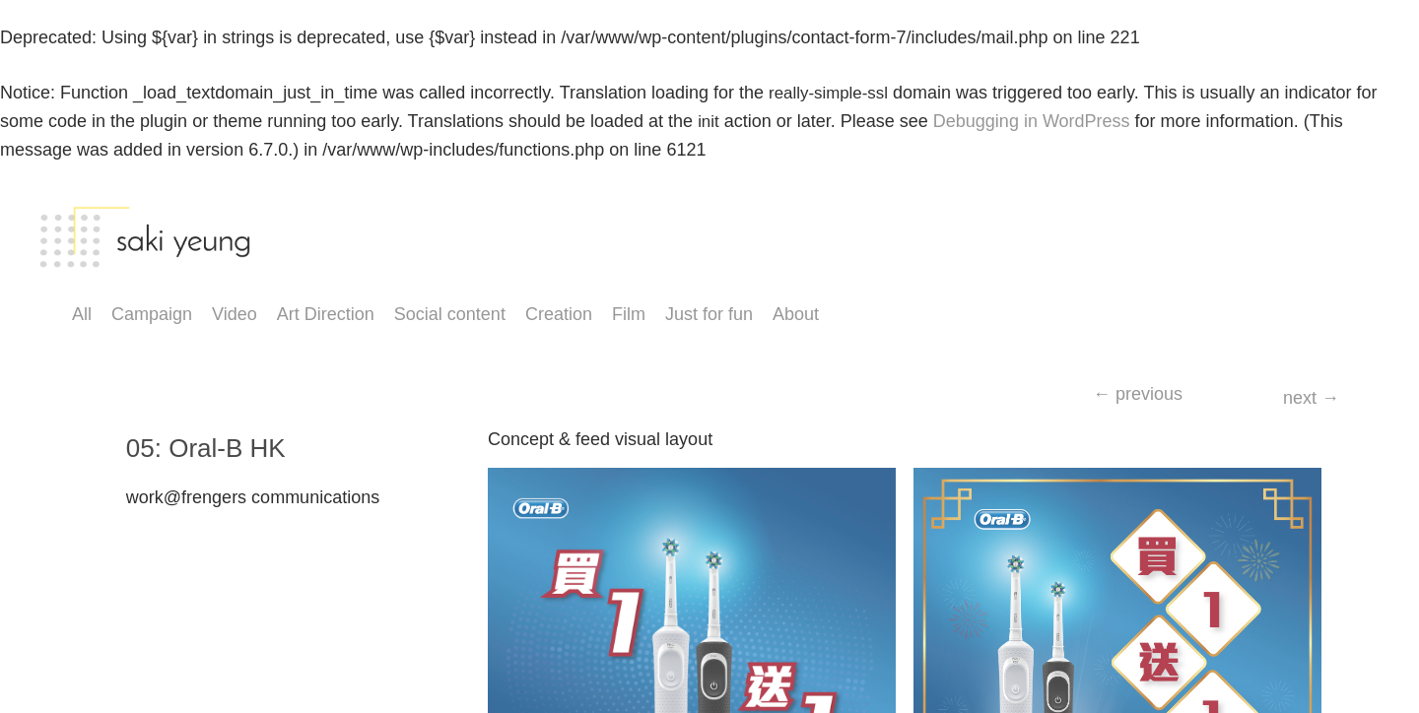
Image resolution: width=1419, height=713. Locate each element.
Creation (558, 314)
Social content (450, 314)
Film (628, 314)
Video (234, 314)
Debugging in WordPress (1031, 121)
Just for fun (709, 314)
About (796, 314)
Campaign (151, 314)
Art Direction (325, 314)
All (82, 314)
